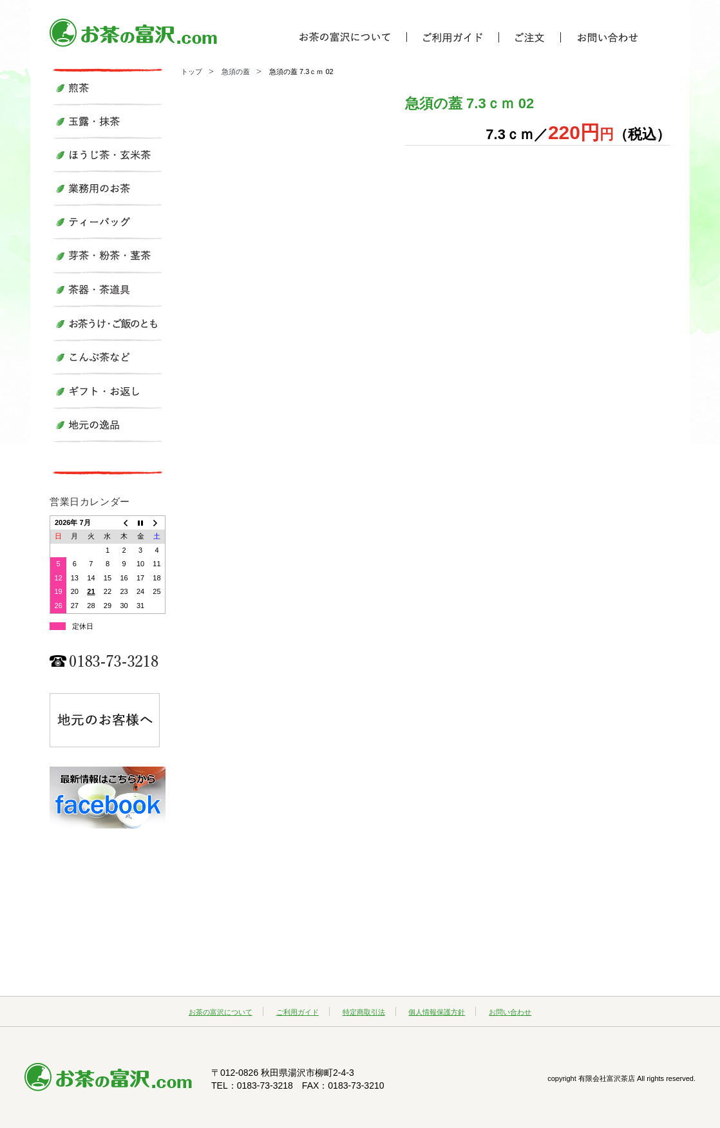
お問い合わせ (510, 1012)
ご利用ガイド (297, 1012)
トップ (191, 71)
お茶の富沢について (220, 1012)
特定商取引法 (364, 1012)
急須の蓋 (236, 71)
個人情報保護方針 (436, 1012)
